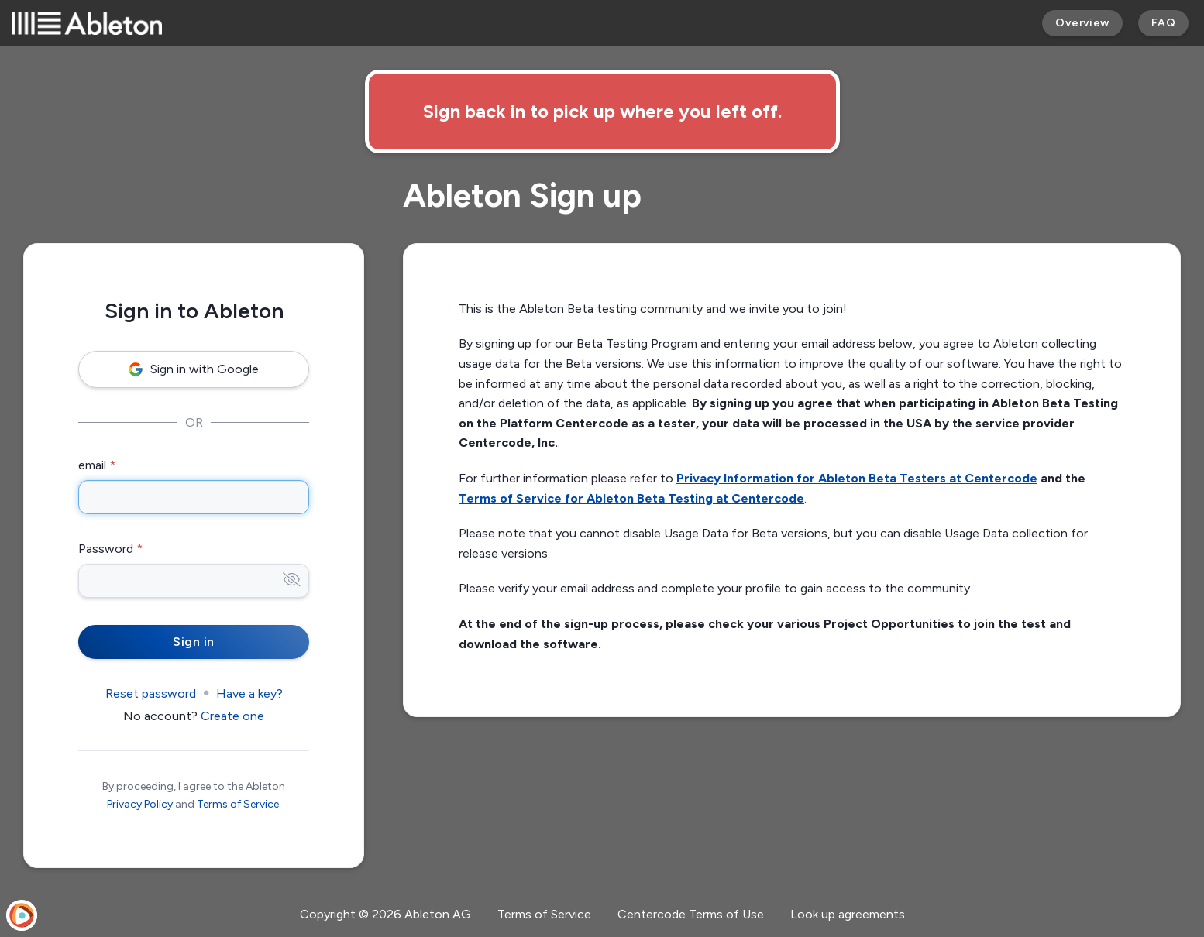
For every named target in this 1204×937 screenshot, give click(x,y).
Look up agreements (847, 914)
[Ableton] (87, 23)
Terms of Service (238, 804)
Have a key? (249, 693)
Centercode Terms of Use (690, 914)
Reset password (150, 693)
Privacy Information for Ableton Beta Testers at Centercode (856, 478)
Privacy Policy (140, 804)
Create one (232, 716)
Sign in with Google (194, 369)
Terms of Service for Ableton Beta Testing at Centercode (631, 498)
